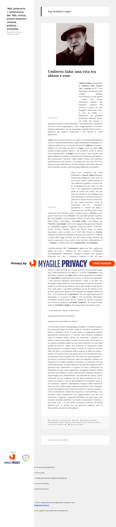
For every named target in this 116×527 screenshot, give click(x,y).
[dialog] (58, 510)
